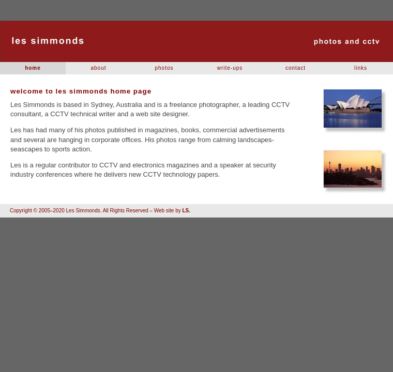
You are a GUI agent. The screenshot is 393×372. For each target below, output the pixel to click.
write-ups (230, 68)
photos (164, 68)
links (360, 68)
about (98, 68)
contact (295, 68)
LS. (186, 210)
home (33, 68)
